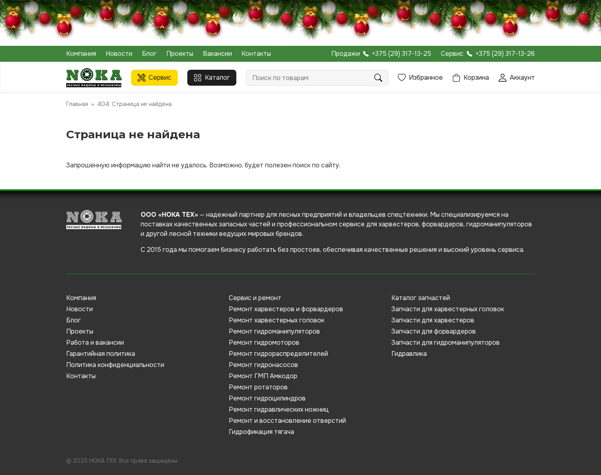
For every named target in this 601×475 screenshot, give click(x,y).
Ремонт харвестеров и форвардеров (286, 309)
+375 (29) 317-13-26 (505, 53)
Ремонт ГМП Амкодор (263, 376)
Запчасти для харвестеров (432, 320)
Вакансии (217, 53)
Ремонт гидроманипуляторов (274, 331)
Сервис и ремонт (255, 298)
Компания (81, 53)
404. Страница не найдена (134, 104)
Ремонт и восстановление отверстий (287, 420)
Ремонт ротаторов (258, 387)
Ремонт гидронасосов (263, 365)
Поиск (378, 78)
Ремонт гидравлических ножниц (279, 409)
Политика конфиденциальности (115, 365)
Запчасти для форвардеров (433, 331)
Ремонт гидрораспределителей (278, 353)
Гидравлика (409, 353)
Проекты (179, 53)
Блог (149, 53)
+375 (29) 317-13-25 (401, 53)
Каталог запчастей (420, 298)
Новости (119, 53)
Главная (77, 104)
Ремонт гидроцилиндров (267, 398)
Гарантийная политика (100, 353)
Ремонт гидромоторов (264, 342)
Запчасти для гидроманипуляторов (445, 342)
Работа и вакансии (95, 342)
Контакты (256, 53)
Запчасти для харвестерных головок (447, 309)
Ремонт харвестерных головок (276, 320)
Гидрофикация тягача (261, 432)
